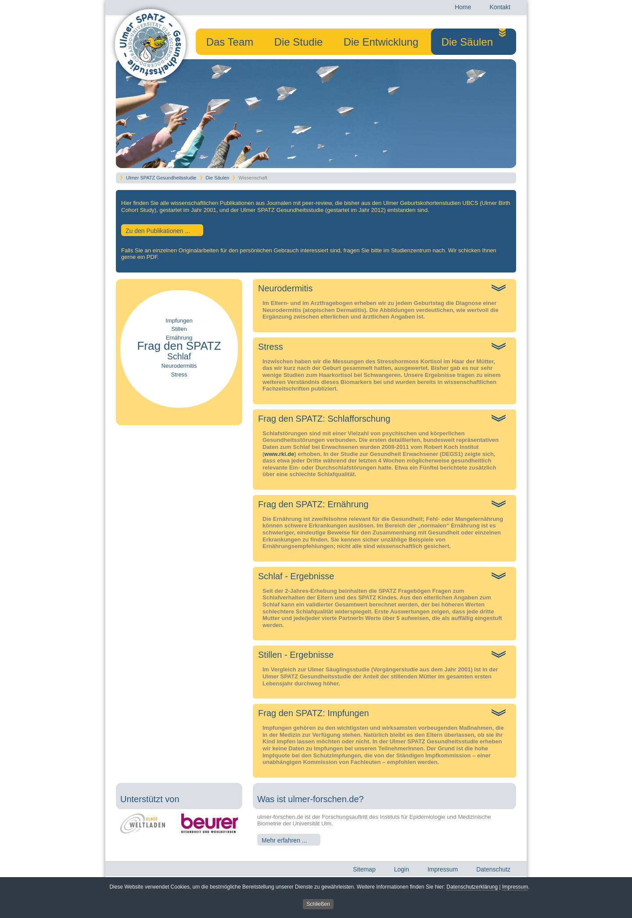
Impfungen (178, 320)
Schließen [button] (318, 904)
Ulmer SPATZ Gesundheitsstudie (161, 177)
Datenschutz (493, 871)
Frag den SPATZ (179, 345)
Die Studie (298, 41)
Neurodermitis (179, 365)
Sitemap (363, 871)
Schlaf (179, 356)
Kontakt (499, 9)
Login (401, 871)
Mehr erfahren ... (284, 840)
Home (462, 9)
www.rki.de (279, 454)
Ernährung (179, 337)
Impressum (515, 888)
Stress (179, 374)
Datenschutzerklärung (472, 888)
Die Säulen (467, 42)
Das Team (229, 41)
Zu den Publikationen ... (158, 230)
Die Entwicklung (381, 41)
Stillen (179, 329)
